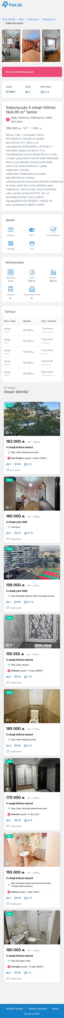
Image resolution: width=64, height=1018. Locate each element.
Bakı (21, 19)
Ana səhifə (8, 19)
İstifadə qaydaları (37, 1008)
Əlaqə (55, 1008)
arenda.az (46, 343)
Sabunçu (33, 19)
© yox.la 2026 (32, 1013)
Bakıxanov (49, 19)
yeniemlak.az (47, 332)
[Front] (12, 4)
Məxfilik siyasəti (14, 1008)
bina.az (44, 353)
